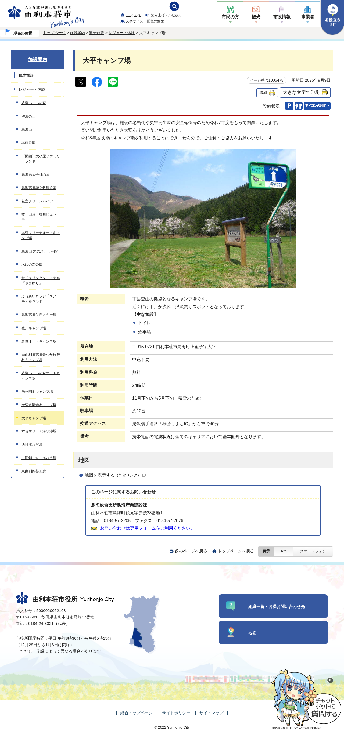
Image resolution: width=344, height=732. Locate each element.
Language (133, 15)
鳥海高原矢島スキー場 (39, 315)
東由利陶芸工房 (34, 471)
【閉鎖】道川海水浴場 (39, 458)
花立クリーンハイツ (37, 201)
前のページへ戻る (191, 551)
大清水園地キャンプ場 (39, 405)
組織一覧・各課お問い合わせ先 (276, 606)
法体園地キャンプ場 (37, 391)
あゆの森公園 (32, 265)
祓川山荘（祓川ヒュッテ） (39, 216)
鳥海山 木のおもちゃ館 (40, 251)
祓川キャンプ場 (34, 328)
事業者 (307, 16)
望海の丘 (28, 116)
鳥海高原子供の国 (35, 175)
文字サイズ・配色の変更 (145, 21)
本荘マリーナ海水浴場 (39, 431)
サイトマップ (211, 713)
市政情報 (282, 16)
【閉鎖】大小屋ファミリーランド (41, 158)
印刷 (263, 92)
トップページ (54, 33)
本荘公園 (28, 143)
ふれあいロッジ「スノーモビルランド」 (41, 298)
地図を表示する (115, 475)
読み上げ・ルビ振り (166, 15)
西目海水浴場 (32, 445)
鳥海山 (27, 130)
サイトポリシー (176, 713)
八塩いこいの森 (34, 103)
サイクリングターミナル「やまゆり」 (41, 280)
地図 (252, 633)
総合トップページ (136, 713)
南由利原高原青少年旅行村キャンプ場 (41, 357)
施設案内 (77, 33)
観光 (256, 16)
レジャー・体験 (122, 33)
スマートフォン (313, 551)
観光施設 (96, 33)
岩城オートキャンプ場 (39, 341)
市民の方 (230, 16)
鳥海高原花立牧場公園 (39, 188)
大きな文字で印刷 (301, 92)
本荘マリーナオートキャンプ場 (41, 235)
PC (283, 551)
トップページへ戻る (236, 551)
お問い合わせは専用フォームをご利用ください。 (147, 528)
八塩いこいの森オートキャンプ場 (41, 375)
